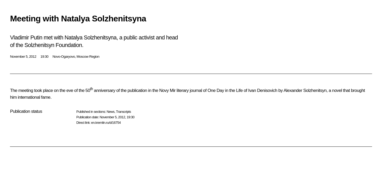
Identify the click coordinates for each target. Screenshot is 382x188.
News (110, 112)
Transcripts (123, 112)
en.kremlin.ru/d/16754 (106, 123)
